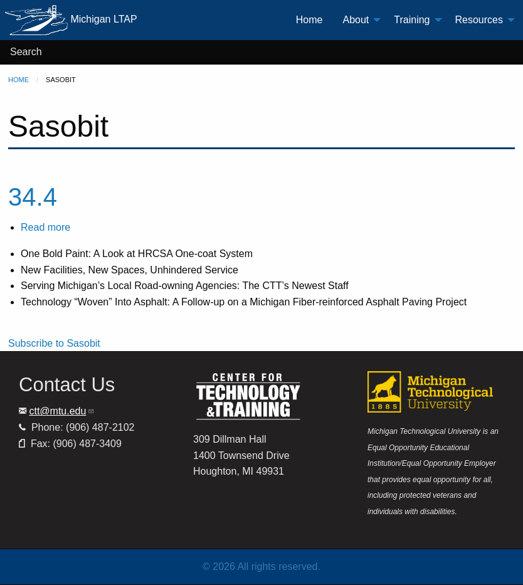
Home (18, 79)
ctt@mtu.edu (62, 411)
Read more (45, 227)
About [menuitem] (355, 19)
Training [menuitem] (412, 19)
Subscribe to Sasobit (54, 343)
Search (26, 51)
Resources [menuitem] (479, 19)
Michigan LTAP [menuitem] (71, 20)
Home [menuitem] (309, 19)
